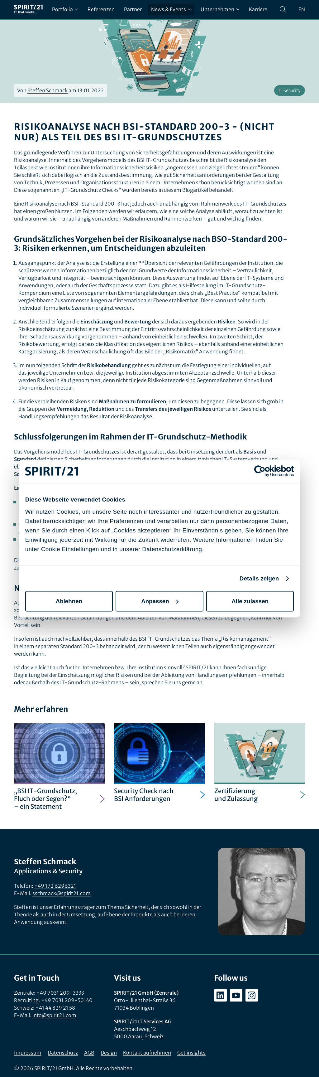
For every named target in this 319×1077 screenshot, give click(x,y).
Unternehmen (220, 9)
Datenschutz (63, 1053)
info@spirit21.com (54, 1015)
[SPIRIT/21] (28, 9)
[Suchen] (283, 9)
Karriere (258, 9)
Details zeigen (259, 578)
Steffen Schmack (47, 90)
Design (109, 1053)
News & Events (171, 9)
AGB (89, 1053)
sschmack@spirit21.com (61, 893)
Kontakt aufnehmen (147, 1053)
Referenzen (101, 9)
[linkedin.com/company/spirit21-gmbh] (220, 995)
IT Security (290, 90)
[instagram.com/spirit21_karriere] (251, 995)
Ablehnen (69, 601)
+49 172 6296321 (55, 886)
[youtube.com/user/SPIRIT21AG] (236, 995)
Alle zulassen (250, 601)
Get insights (191, 1053)
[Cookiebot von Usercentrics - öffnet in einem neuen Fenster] (266, 471)
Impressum (27, 1053)
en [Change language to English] (301, 9)
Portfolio (65, 9)
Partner (133, 9)
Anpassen (160, 601)
